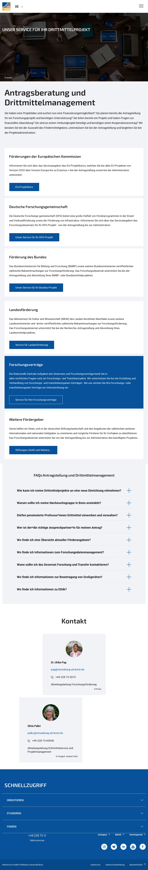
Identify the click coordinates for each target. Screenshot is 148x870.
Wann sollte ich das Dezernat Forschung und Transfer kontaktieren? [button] (63, 564)
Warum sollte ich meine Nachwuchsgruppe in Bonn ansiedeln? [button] (59, 503)
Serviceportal (137, 834)
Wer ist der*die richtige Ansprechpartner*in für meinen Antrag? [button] (59, 527)
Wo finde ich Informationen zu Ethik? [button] (42, 589)
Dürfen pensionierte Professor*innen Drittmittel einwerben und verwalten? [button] (67, 515)
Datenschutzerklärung (115, 865)
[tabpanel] (74, 47)
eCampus (104, 834)
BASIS (120, 834)
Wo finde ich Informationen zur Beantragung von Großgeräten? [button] (59, 577)
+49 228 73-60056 (43, 740)
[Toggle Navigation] (141, 6)
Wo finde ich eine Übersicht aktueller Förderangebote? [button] (54, 540)
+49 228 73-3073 (65, 677)
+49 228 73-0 (37, 835)
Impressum (95, 865)
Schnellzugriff (26, 785)
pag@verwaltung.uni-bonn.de (67, 669)
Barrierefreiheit (138, 865)
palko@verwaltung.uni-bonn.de (45, 733)
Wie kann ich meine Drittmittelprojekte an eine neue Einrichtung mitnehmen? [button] (69, 490)
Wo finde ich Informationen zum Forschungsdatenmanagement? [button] (60, 552)
